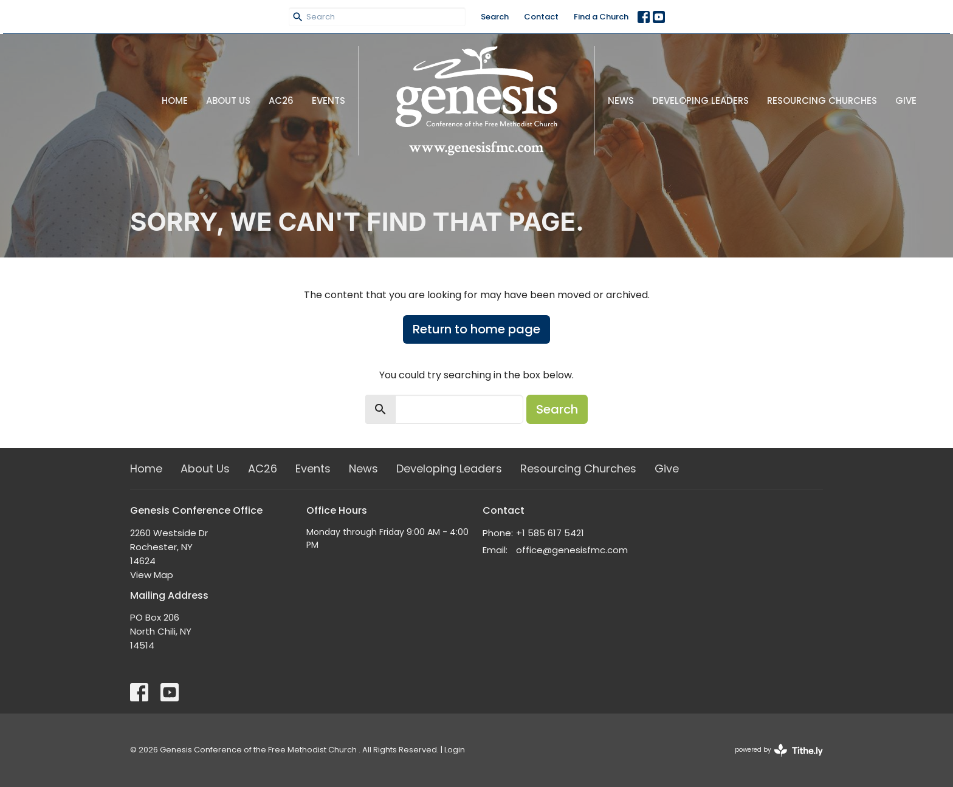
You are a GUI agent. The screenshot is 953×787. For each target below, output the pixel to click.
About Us (228, 100)
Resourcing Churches (822, 100)
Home (175, 100)
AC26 (281, 100)
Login (454, 749)
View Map (151, 574)
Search (495, 16)
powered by (779, 750)
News (621, 100)
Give (906, 100)
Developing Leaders (700, 100)
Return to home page (476, 329)
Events (328, 100)
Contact (541, 16)
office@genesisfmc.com (572, 549)
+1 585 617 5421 (550, 532)
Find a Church (601, 16)
